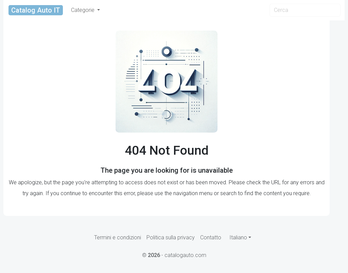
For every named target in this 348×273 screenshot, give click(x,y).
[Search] (305, 10)
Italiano (238, 237)
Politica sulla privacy (170, 237)
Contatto (210, 237)
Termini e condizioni (117, 237)
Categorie (83, 10)
